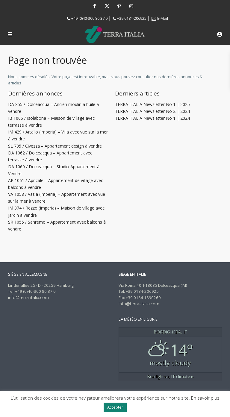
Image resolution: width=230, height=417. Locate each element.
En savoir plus (205, 398)
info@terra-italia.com (28, 297)
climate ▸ (170, 376)
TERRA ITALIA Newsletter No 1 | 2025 (152, 104)
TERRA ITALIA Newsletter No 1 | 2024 (152, 118)
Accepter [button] (115, 407)
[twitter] (107, 6)
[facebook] (94, 6)
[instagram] (131, 6)
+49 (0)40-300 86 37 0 (89, 18)
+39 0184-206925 (131, 18)
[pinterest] (119, 6)
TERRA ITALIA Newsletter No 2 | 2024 (152, 111)
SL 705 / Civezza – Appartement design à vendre (55, 146)
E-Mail (162, 18)
